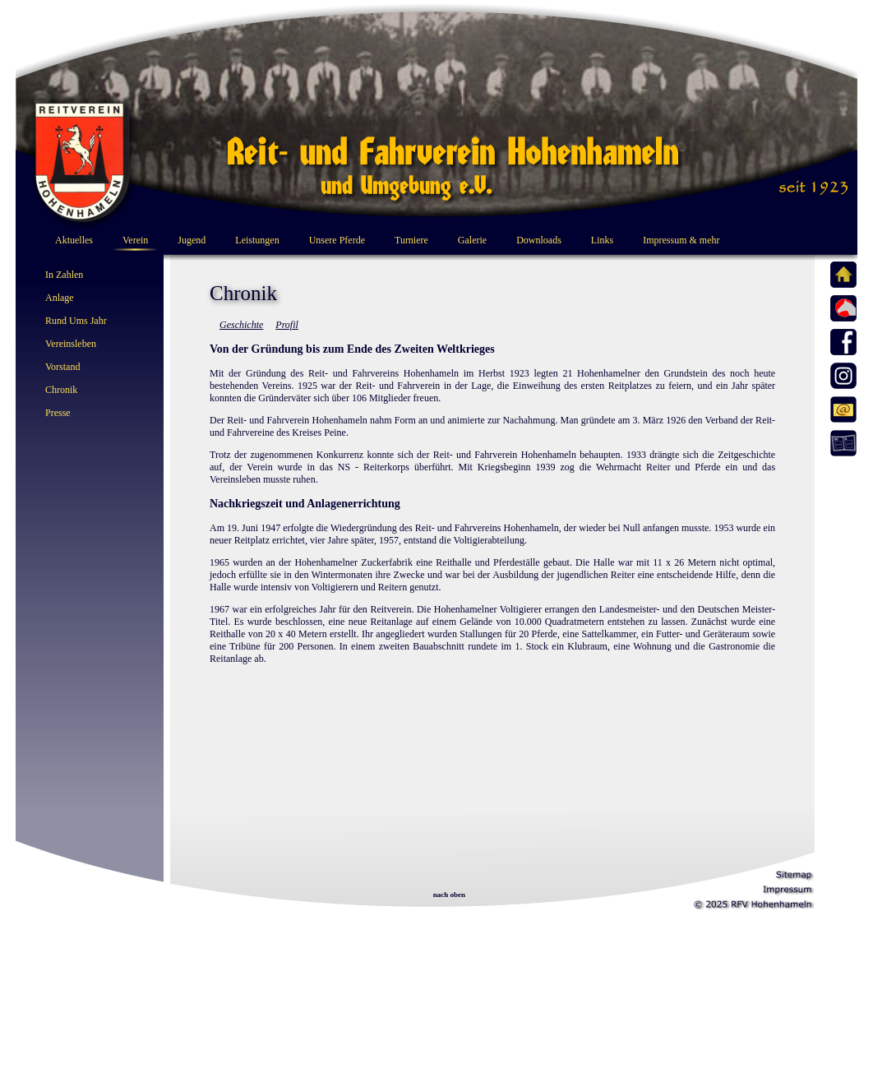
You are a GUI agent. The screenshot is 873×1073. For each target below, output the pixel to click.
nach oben (449, 894)
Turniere (411, 240)
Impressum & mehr (681, 240)
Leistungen (257, 240)
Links (602, 240)
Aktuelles (74, 240)
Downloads (538, 240)
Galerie (472, 240)
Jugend (192, 240)
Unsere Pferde (337, 240)
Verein (135, 240)
